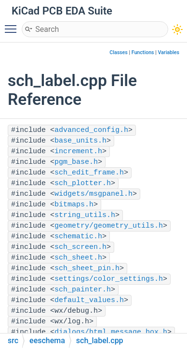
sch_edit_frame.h (89, 173)
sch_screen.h (80, 247)
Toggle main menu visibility (13, 24)
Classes (118, 52)
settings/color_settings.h (108, 279)
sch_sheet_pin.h (87, 268)
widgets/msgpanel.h (93, 194)
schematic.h (78, 236)
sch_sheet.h (78, 258)
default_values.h (89, 300)
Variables (168, 52)
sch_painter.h (82, 290)
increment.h (78, 151)
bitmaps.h (74, 205)
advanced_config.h (91, 130)
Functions (143, 52)
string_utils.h (84, 215)
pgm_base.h (76, 162)
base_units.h (80, 141)
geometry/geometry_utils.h (108, 226)
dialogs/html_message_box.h (110, 332)
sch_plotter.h (82, 183)
